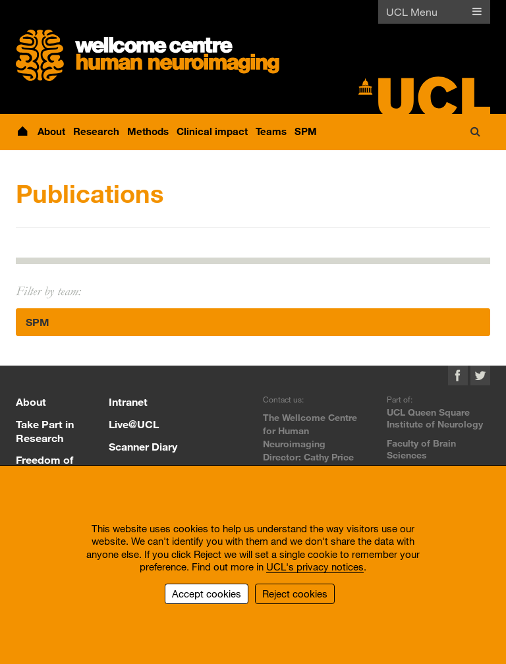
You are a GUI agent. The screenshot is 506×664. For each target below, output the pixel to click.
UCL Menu (411, 11)
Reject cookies (294, 593)
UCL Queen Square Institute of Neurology (435, 417)
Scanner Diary (143, 446)
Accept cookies (206, 593)
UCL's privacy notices (315, 566)
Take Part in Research (45, 431)
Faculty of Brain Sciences (421, 448)
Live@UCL (134, 424)
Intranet (128, 401)
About (31, 401)
